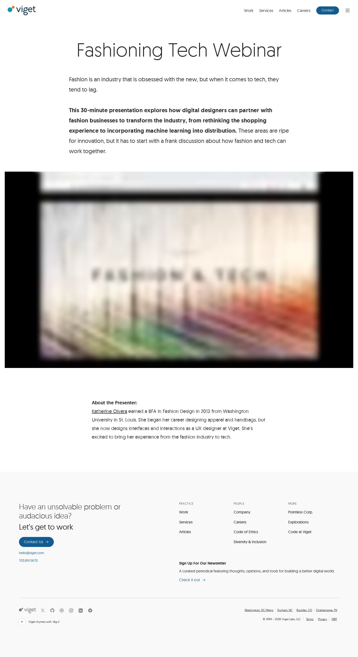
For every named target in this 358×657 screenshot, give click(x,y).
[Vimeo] (90, 610)
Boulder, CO (304, 610)
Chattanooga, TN (326, 610)
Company (242, 512)
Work (248, 10)
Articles (285, 10)
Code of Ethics (246, 531)
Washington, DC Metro (259, 610)
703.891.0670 (28, 560)
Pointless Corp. (300, 512)
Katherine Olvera (109, 411)
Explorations (298, 522)
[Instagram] (71, 610)
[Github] (52, 610)
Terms (309, 619)
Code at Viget (300, 531)
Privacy (322, 619)
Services (266, 10)
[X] (43, 610)
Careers (304, 10)
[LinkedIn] (81, 610)
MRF (334, 619)
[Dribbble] (62, 610)
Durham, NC (285, 610)
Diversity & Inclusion (250, 541)
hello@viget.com (31, 553)
